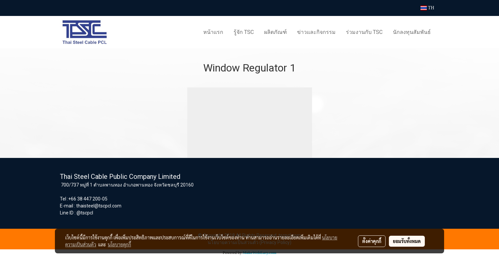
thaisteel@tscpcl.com (98, 205)
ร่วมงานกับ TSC (364, 32)
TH (427, 7)
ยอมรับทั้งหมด (407, 241)
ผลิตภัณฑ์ (275, 32)
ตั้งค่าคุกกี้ (371, 241)
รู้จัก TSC (244, 32)
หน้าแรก (213, 32)
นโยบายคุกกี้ (119, 244)
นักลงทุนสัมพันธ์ (412, 32)
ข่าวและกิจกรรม (316, 32)
